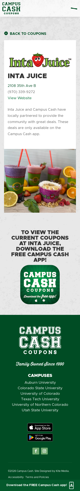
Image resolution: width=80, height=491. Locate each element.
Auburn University (40, 382)
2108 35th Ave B (22, 86)
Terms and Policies (37, 477)
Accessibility (16, 477)
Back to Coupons (28, 33)
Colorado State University (40, 388)
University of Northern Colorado (40, 404)
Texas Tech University (40, 399)
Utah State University (40, 410)
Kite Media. (62, 471)
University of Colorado (40, 393)
